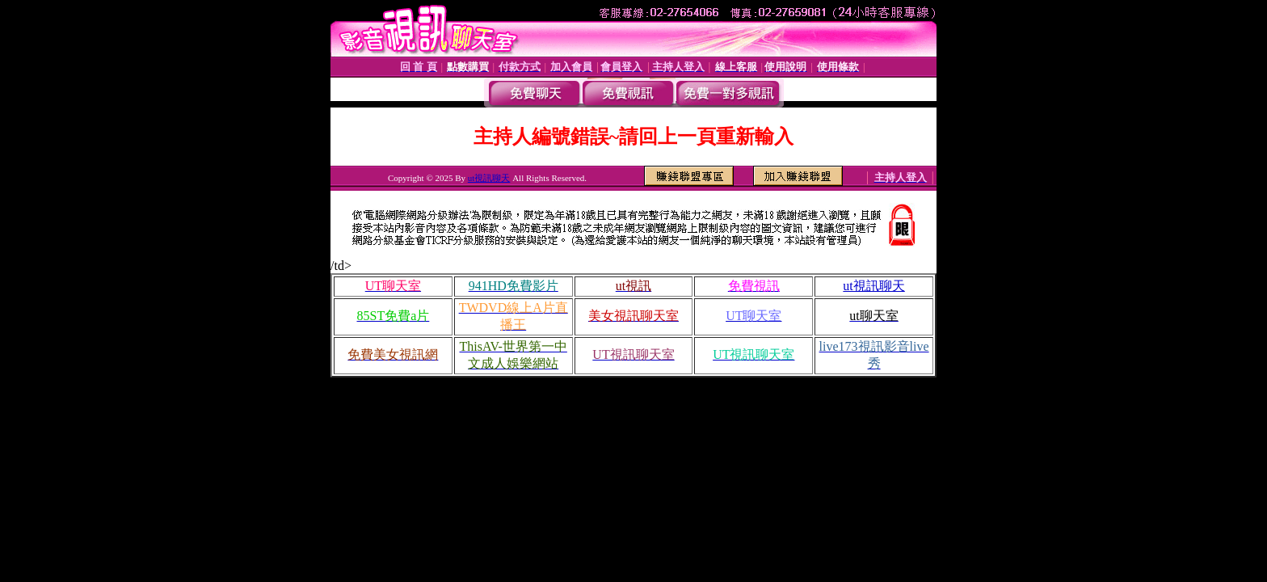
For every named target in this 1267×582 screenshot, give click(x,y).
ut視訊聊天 (489, 178)
